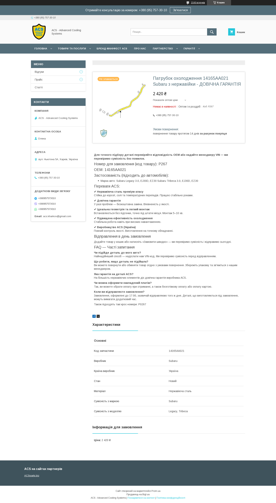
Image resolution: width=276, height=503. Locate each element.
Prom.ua (155, 491)
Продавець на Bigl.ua (138, 494)
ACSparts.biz (31, 475)
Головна (40, 48)
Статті (39, 87)
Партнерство (163, 48)
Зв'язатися (180, 10)
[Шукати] (212, 32)
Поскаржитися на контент (141, 498)
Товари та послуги (72, 48)
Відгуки (39, 71)
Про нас (140, 48)
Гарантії (189, 48)
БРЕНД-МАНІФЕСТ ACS (112, 48)
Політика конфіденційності (170, 498)
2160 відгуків (198, 2)
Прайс (39, 79)
